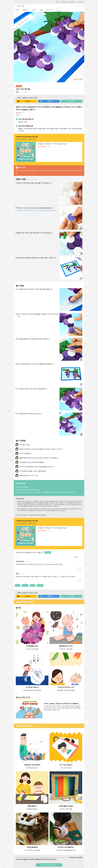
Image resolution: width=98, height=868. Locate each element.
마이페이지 (80, 2)
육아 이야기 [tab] (49, 10)
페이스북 (46, 101)
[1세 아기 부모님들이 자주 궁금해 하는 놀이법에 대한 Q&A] (31, 515)
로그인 (58, 2)
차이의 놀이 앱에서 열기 (49, 865)
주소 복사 (71, 101)
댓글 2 (17, 92)
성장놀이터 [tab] (25, 10)
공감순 (76, 557)
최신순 (80, 557)
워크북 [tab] (34, 10)
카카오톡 (24, 101)
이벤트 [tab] (41, 10)
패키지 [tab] (17, 10)
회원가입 (64, 2)
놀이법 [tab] (58, 10)
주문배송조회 (71, 2)
